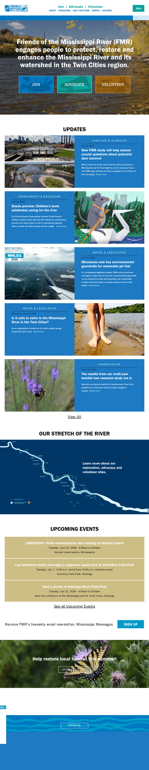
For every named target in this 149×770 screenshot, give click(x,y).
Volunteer (95, 6)
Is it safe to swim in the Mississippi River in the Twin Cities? (39, 319)
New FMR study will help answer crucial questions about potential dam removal (106, 154)
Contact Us (74, 725)
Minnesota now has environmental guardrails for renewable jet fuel (107, 263)
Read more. (101, 174)
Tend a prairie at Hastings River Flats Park (74, 586)
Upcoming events (74, 669)
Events (96, 10)
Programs (64, 10)
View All (74, 417)
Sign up (131, 624)
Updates (107, 10)
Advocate (76, 6)
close (116, 733)
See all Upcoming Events (74, 606)
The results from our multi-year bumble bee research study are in (106, 375)
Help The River (81, 10)
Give (138, 8)
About (52, 10)
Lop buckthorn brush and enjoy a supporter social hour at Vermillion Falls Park (74, 564)
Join (61, 6)
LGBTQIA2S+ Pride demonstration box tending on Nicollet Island (74, 542)
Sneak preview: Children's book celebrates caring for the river (35, 207)
